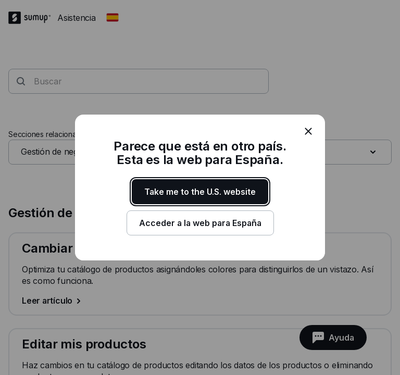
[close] (308, 131)
